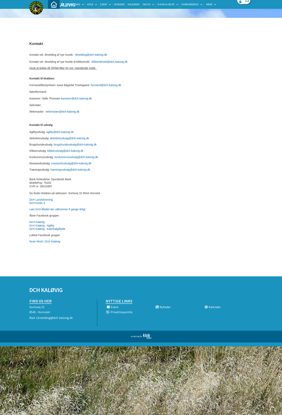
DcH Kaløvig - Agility (41, 225)
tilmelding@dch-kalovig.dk (90, 54)
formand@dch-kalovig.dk (106, 85)
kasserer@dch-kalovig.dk (76, 98)
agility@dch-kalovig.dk (60, 132)
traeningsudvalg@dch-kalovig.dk (70, 169)
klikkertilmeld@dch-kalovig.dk (109, 61)
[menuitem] (54, 13)
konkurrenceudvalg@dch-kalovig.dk (76, 157)
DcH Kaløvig (37, 222)
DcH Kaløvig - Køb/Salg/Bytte (47, 228)
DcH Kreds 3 (37, 203)
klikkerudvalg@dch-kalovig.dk (65, 150)
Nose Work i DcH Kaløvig (44, 241)
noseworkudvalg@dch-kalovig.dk (71, 163)
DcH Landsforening (41, 199)
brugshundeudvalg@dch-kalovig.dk (75, 144)
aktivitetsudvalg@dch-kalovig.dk (69, 138)
